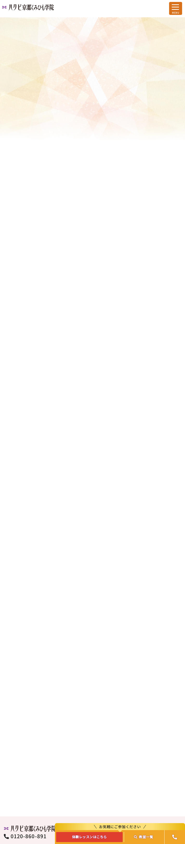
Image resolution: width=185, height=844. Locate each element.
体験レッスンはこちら (89, 836)
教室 (143, 836)
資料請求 (138, 779)
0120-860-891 (25, 768)
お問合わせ (138, 764)
